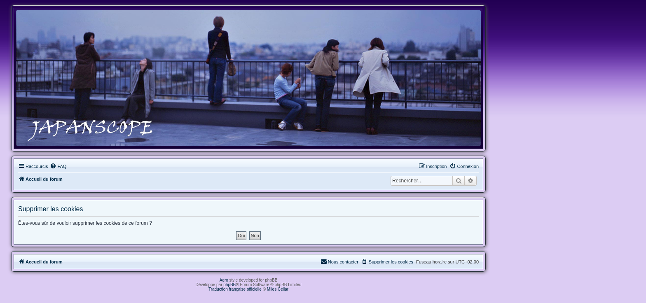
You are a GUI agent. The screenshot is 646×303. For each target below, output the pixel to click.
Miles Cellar (277, 289)
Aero (224, 280)
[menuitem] (58, 166)
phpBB (229, 284)
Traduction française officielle (235, 289)
